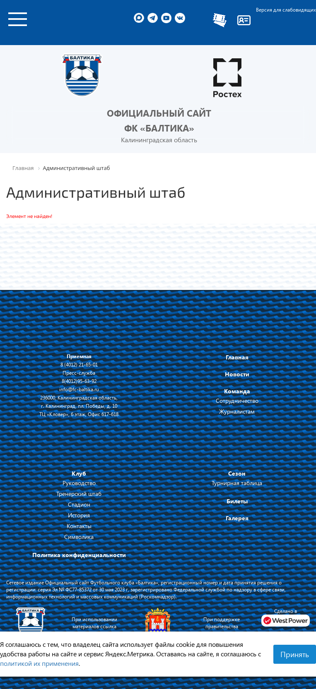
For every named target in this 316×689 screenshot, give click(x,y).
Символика (79, 537)
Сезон (237, 473)
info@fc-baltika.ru (79, 389)
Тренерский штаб (78, 494)
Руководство (79, 483)
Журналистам (237, 411)
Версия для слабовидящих (286, 9)
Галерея (237, 518)
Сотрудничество (237, 400)
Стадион (79, 504)
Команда (237, 391)
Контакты (79, 526)
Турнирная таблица (237, 483)
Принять (294, 654)
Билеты (237, 501)
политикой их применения (39, 663)
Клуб (79, 473)
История (79, 515)
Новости (237, 374)
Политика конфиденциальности (79, 555)
